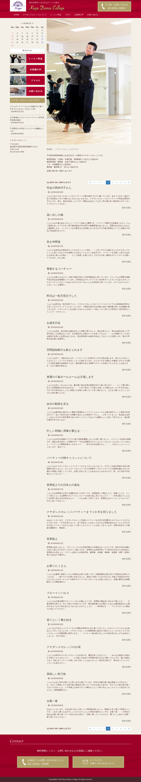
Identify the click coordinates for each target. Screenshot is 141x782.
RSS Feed (27, 50)
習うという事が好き (59, 619)
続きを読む (126, 208)
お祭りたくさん (56, 565)
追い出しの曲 (55, 214)
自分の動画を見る (58, 403)
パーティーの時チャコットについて (69, 457)
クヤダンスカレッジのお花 (64, 646)
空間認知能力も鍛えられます (65, 349)
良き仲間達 (53, 241)
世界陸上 (52, 538)
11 (112, 182)
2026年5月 (27, 23)
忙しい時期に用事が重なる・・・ (67, 430)
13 (27, 36)
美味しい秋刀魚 (56, 674)
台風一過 (52, 701)
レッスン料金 (55, 15)
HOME (16, 15)
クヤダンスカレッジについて (34, 15)
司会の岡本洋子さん (59, 187)
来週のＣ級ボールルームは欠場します (70, 376)
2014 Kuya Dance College (68, 779)
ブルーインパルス (58, 592)
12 (22, 36)
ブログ (67, 15)
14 (125, 182)
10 (108, 182)
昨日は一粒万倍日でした (62, 295)
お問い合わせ (92, 15)
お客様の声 (78, 15)
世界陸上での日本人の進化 (63, 484)
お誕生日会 (53, 322)
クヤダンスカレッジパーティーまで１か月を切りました (82, 511)
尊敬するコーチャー (59, 268)
